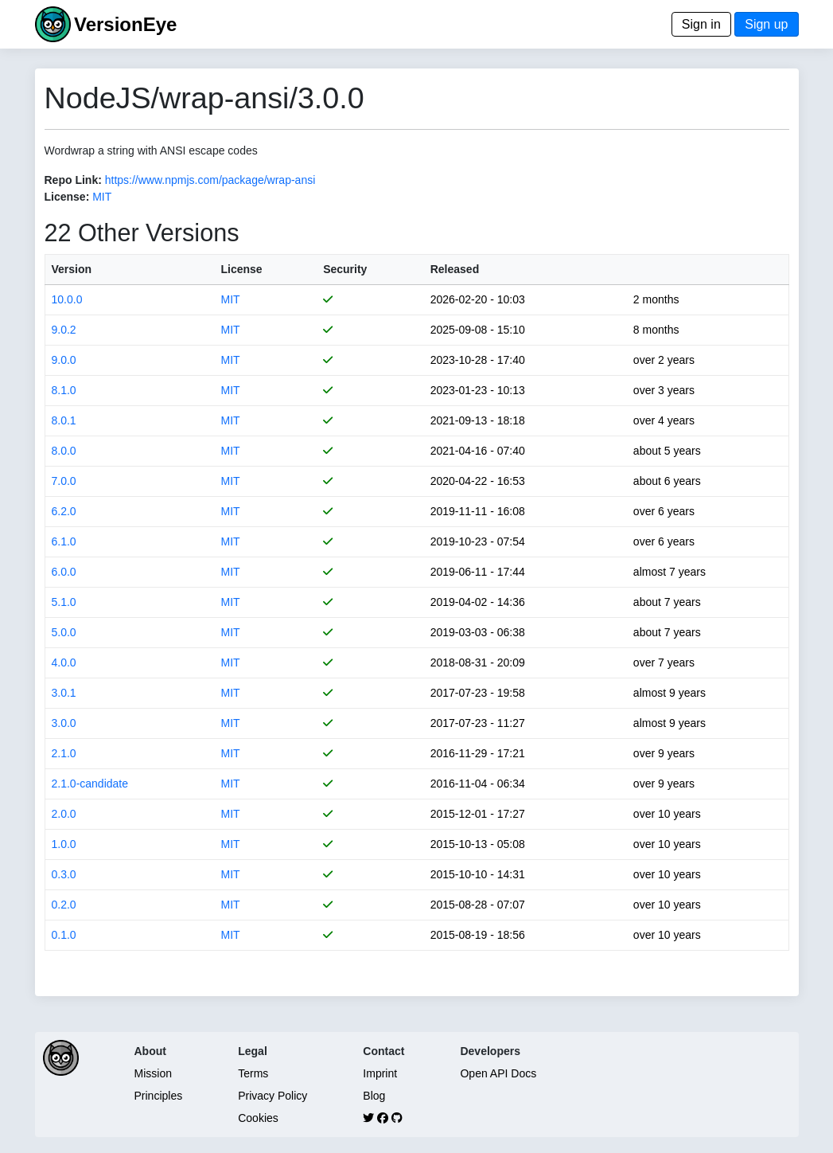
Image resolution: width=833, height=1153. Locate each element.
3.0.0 (64, 723)
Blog (374, 1095)
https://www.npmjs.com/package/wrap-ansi (210, 180)
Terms (253, 1073)
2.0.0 (64, 813)
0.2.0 (64, 904)
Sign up (766, 24)
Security (345, 269)
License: (67, 196)
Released (454, 269)
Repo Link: (73, 180)
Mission (153, 1073)
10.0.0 (67, 299)
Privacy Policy (272, 1095)
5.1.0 (64, 602)
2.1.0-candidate (90, 783)
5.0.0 (64, 632)
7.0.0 (64, 481)
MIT (101, 196)
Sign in (701, 24)
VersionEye (125, 24)
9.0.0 (64, 360)
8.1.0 (64, 390)
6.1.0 (64, 541)
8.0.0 (64, 450)
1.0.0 (64, 844)
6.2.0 (64, 511)
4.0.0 (64, 662)
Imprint (380, 1073)
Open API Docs (498, 1073)
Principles (158, 1095)
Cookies (258, 1118)
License (241, 269)
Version (72, 269)
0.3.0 (64, 874)
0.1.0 (64, 934)
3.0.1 (64, 692)
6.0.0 (64, 571)
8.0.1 (64, 420)
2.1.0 (64, 753)
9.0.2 (64, 329)
